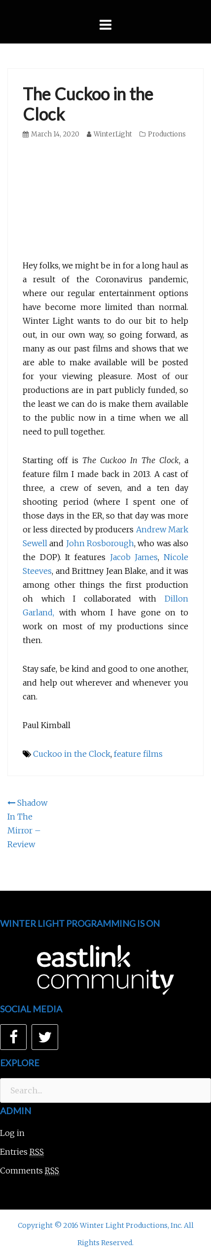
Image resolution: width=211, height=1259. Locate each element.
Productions (167, 134)
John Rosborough (100, 543)
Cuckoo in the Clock (71, 754)
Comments (29, 1171)
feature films (138, 754)
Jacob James (134, 557)
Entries (22, 1152)
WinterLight (113, 134)
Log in (12, 1133)
